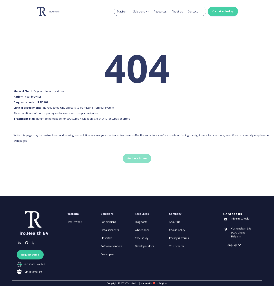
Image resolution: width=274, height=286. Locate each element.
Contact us (232, 215)
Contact (193, 11)
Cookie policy (177, 231)
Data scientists (110, 231)
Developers (108, 256)
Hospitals (106, 240)
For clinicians (108, 223)
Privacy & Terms (179, 240)
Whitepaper (142, 231)
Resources (160, 11)
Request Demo (30, 256)
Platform (122, 11)
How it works (75, 223)
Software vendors (111, 248)
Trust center (176, 248)
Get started (222, 11)
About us (177, 11)
